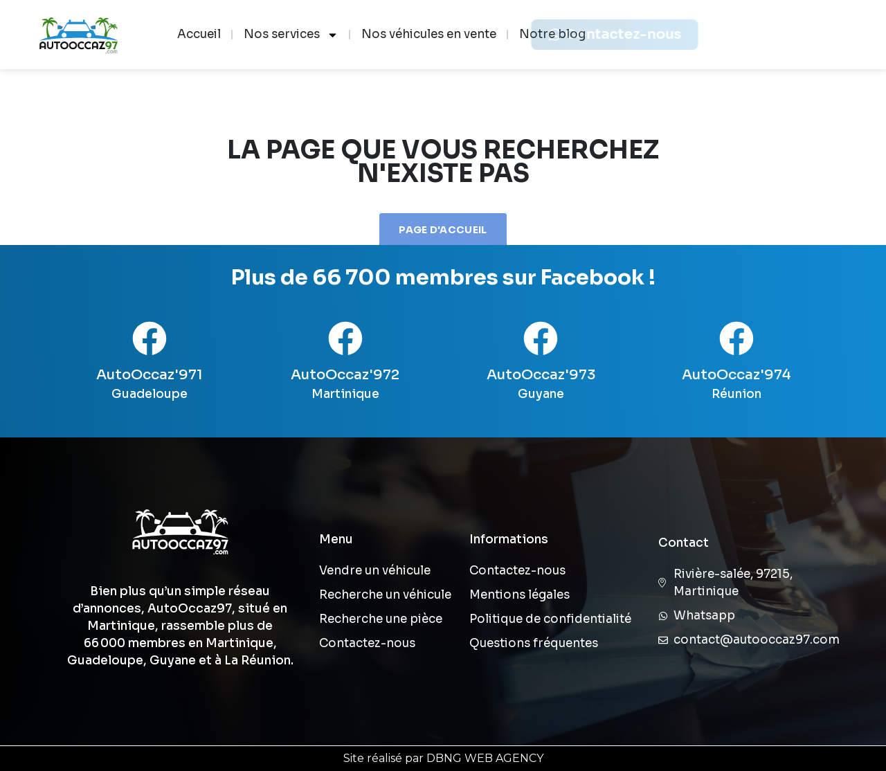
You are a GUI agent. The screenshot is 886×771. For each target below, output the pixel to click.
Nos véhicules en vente (428, 34)
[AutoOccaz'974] (736, 338)
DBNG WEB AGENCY (484, 758)
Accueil (199, 34)
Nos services (291, 35)
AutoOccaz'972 (345, 374)
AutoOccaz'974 (736, 374)
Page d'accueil (443, 230)
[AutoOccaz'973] (540, 338)
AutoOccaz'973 (541, 374)
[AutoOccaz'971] (149, 338)
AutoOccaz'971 (149, 374)
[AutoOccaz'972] (345, 338)
